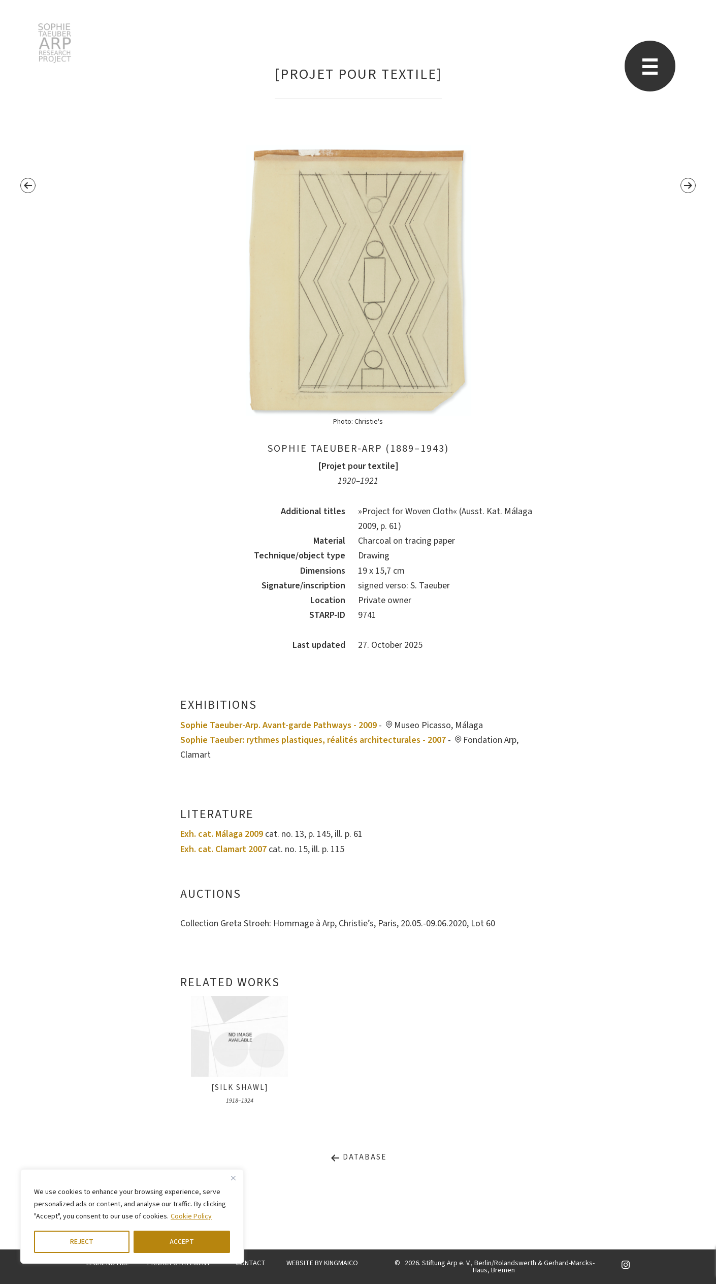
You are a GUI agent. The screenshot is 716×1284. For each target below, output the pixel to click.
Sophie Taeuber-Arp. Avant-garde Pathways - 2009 (278, 725)
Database (358, 1157)
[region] (132, 1216)
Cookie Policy (191, 1216)
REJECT (81, 1242)
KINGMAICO (341, 1263)
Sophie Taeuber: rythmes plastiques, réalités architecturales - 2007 (313, 740)
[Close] (233, 1178)
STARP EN (55, 43)
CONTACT (251, 1263)
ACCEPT (182, 1242)
